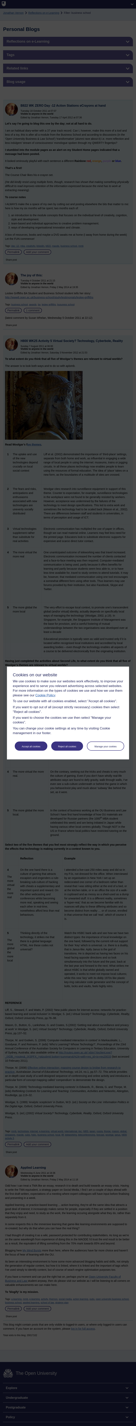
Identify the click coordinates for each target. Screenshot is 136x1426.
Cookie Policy (45, 695)
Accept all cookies (31, 746)
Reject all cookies (67, 746)
